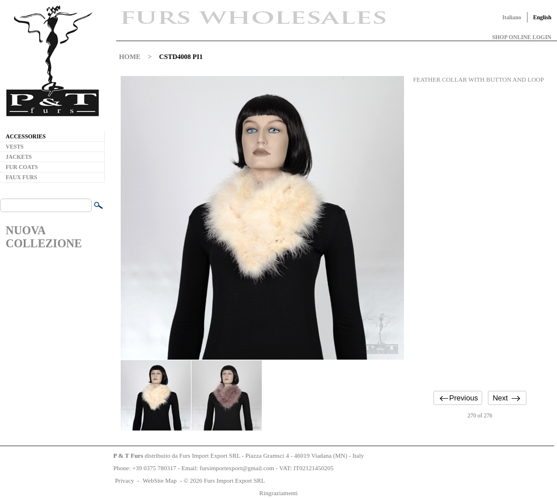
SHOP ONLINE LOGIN (521, 37)
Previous (463, 398)
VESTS (15, 147)
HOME (130, 57)
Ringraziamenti (279, 492)
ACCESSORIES (26, 136)
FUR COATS (22, 167)
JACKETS (19, 157)
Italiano (511, 17)
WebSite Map (160, 480)
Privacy (124, 480)
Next (500, 398)
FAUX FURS (21, 177)
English (542, 17)
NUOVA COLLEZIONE (44, 237)
